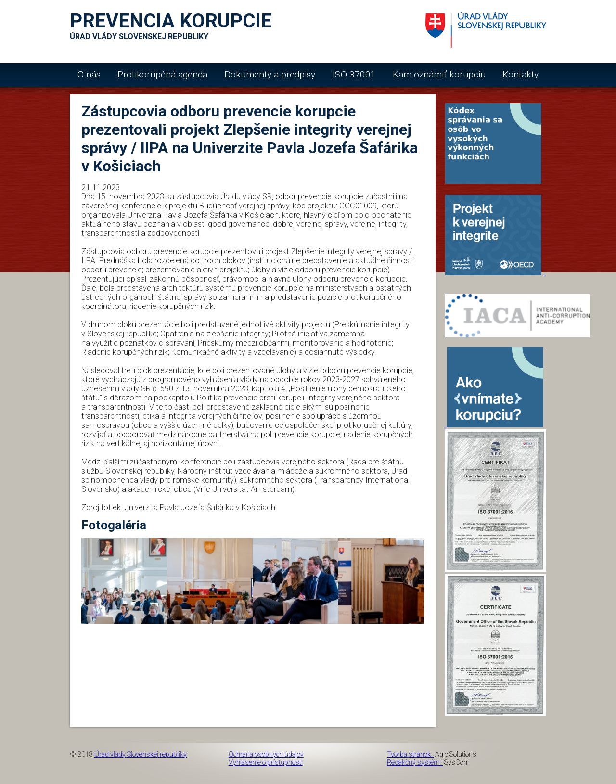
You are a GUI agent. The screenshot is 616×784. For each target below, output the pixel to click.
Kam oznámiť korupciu (439, 74)
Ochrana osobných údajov (266, 754)
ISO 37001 (354, 74)
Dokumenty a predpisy (269, 74)
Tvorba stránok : (410, 754)
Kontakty (520, 74)
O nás (89, 74)
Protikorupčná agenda (162, 74)
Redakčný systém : (415, 762)
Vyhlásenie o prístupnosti (266, 762)
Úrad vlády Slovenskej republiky (140, 754)
